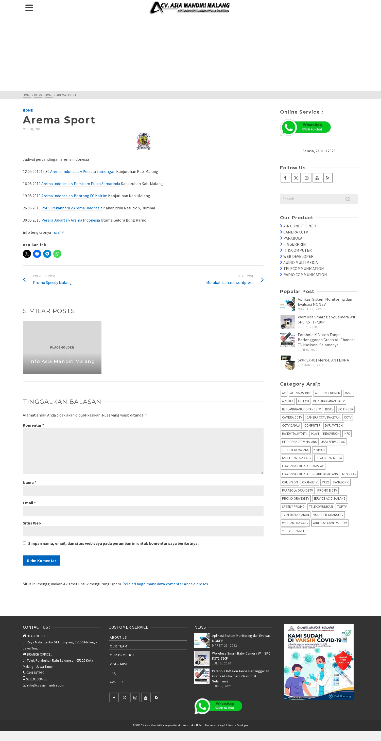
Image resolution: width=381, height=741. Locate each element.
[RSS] (328, 178)
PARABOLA (292, 238)
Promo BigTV (327, 490)
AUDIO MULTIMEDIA (300, 262)
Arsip (348, 393)
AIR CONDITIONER (299, 225)
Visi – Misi (118, 664)
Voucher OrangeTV (328, 515)
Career (116, 681)
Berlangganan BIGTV (329, 401)
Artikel (287, 401)
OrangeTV (310, 482)
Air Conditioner (327, 393)
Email (29, 502)
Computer (312, 425)
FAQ (113, 673)
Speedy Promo (293, 506)
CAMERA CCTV (295, 231)
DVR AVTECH (334, 425)
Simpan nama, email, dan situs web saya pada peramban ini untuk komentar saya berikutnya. (113, 543)
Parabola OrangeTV (297, 490)
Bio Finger (345, 409)
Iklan (315, 433)
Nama (29, 482)
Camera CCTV (292, 417)
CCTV (348, 417)
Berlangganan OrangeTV (301, 409)
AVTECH (303, 401)
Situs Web (32, 523)
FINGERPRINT (295, 244)
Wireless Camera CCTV (330, 523)
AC (284, 393)
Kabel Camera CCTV (296, 458)
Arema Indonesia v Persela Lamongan (82, 171)
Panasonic (341, 482)
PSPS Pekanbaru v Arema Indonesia (71, 207)
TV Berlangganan (295, 515)
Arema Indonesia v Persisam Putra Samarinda (80, 183)
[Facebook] (285, 178)
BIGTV (329, 409)
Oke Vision (290, 482)
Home (28, 110)
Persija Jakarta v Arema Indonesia (70, 220)
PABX (325, 482)
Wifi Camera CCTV (295, 523)
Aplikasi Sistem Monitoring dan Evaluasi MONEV (325, 302)
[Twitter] (296, 178)
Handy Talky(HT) (294, 433)
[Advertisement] (190, 53)
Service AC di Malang (329, 498)
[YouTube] (317, 178)
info (347, 433)
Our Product (122, 655)
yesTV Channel (293, 531)
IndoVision (331, 433)
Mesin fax (349, 474)
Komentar (33, 425)
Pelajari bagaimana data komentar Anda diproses (165, 583)
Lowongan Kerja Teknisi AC (303, 466)
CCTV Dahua (291, 425)
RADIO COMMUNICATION (305, 274)
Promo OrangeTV (295, 498)
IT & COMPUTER (297, 250)
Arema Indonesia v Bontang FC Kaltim (74, 195)
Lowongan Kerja (329, 458)
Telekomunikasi (321, 506)
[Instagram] (306, 178)
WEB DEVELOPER (298, 256)
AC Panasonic (300, 393)
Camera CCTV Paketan (323, 417)
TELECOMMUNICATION (303, 268)
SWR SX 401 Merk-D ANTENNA (323, 360)
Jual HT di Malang (295, 450)
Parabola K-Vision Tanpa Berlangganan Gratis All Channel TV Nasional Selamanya (326, 339)
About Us (118, 637)
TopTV (342, 506)
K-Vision (319, 450)
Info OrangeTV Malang (299, 442)
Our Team (118, 646)
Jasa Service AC (333, 442)
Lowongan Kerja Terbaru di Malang (310, 474)
